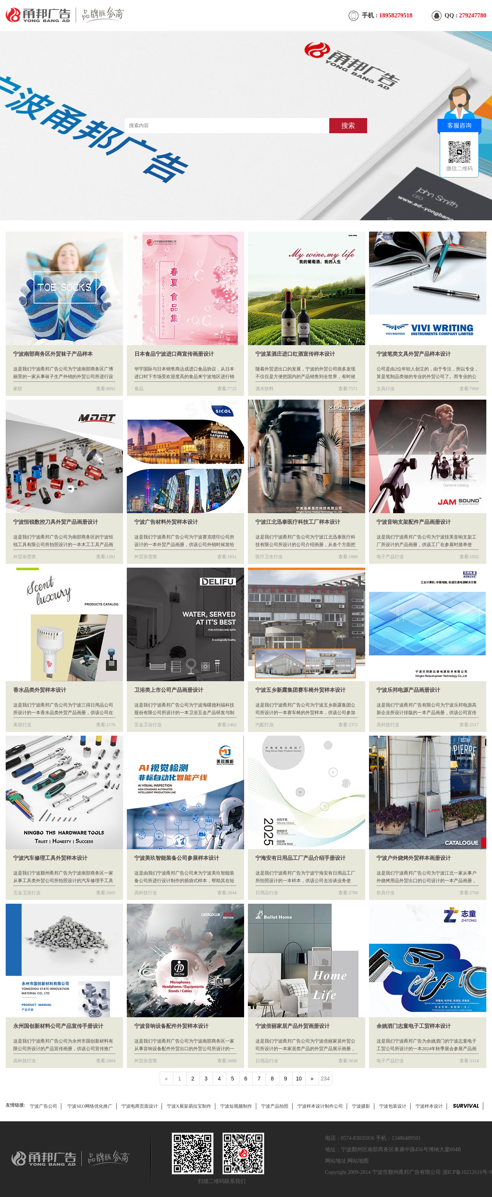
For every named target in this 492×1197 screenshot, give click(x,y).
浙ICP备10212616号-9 (467, 1172)
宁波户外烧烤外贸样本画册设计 (414, 858)
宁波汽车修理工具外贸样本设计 (50, 858)
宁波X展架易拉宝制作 (189, 1106)
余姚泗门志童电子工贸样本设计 (414, 1026)
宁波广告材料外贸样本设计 (166, 522)
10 (299, 1079)
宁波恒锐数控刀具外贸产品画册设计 (55, 522)
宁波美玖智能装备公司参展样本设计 (176, 858)
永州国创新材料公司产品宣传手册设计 (58, 1026)
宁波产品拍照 (274, 1106)
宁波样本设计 (429, 1106)
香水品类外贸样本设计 (39, 690)
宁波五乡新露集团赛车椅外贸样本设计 (300, 690)
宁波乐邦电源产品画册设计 (408, 690)
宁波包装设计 (392, 1106)
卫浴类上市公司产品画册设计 (168, 690)
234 (325, 1079)
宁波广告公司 (43, 1106)
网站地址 (335, 1161)
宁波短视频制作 (236, 1106)
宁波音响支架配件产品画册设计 (414, 522)
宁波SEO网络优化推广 (89, 1106)
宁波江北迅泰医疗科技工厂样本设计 (297, 522)
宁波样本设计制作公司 (320, 1106)
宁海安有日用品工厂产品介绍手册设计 (300, 858)
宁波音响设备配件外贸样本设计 (171, 1026)
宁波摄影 (361, 1106)
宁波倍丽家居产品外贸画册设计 (292, 1026)
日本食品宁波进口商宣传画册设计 (174, 354)
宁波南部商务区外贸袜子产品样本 (53, 354)
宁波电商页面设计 (139, 1106)
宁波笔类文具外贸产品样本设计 (414, 354)
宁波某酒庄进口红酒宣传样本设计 (295, 354)
